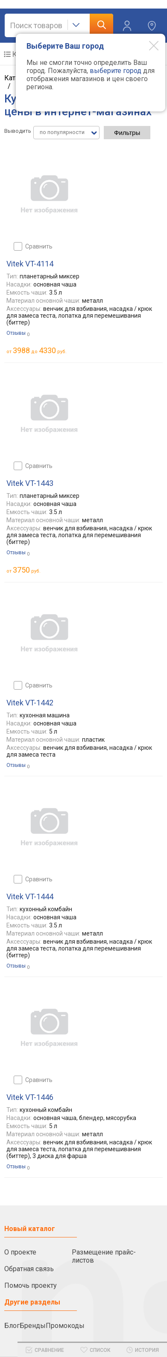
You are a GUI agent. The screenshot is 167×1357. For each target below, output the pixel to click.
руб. (27, 569)
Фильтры (127, 132)
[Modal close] (147, 45)
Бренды (33, 1326)
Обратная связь (29, 1269)
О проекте (20, 1252)
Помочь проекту (30, 1285)
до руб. (40, 350)
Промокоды (65, 1326)
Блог (12, 1326)
